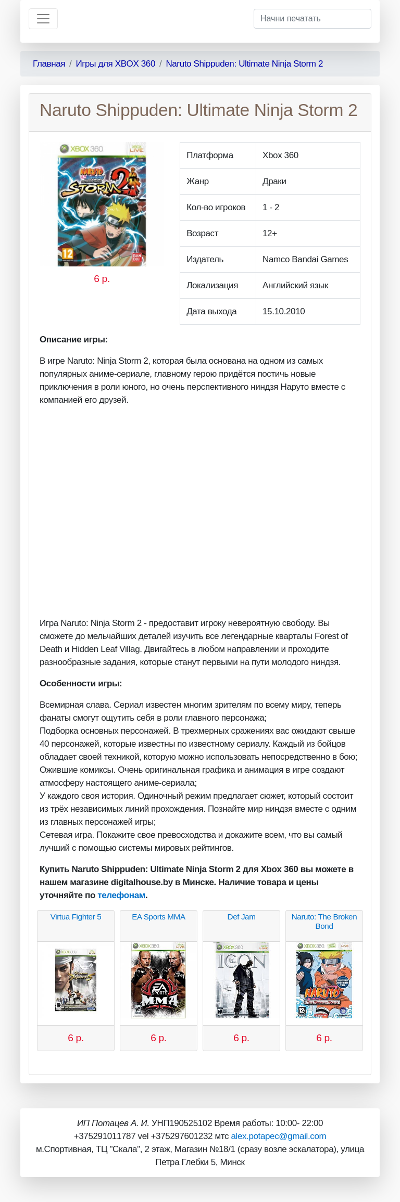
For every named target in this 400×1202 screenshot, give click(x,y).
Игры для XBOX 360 (115, 64)
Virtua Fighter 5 (76, 916)
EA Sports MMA (158, 916)
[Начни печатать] (312, 19)
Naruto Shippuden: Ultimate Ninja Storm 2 (244, 64)
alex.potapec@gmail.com (278, 1136)
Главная (49, 64)
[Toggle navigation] (43, 18)
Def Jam (242, 916)
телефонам (121, 895)
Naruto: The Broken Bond (324, 921)
